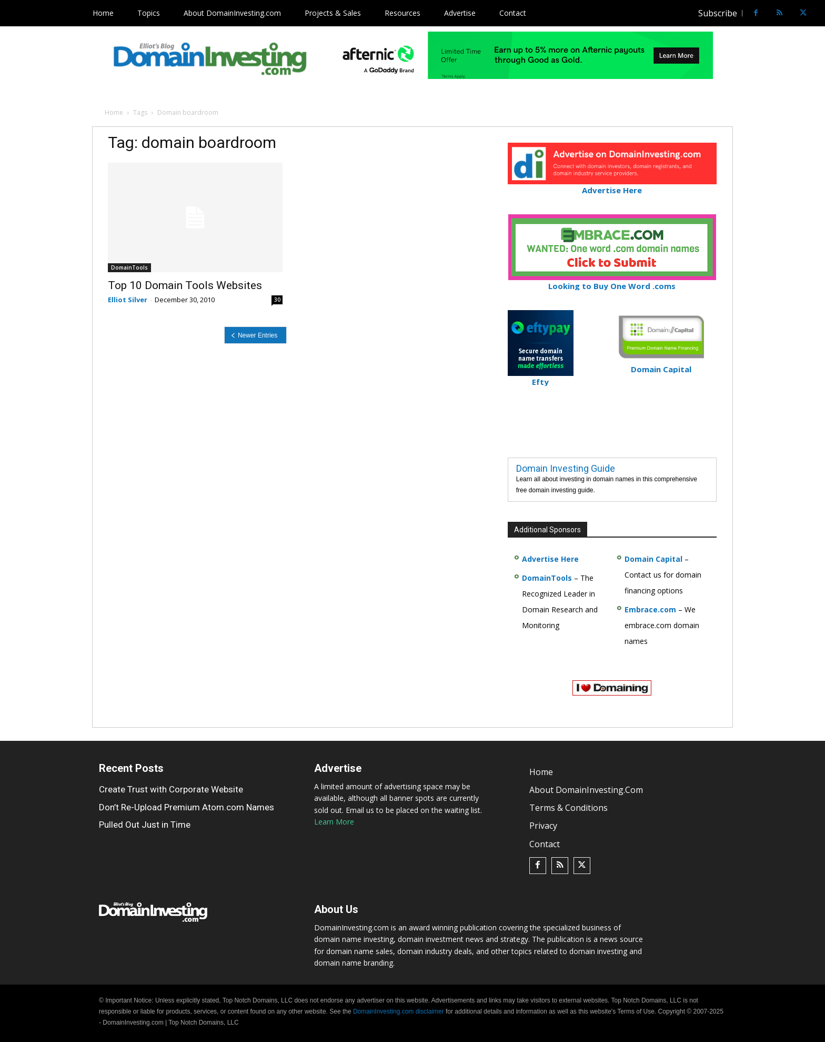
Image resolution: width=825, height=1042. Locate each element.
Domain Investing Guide (565, 468)
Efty (541, 377)
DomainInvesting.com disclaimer (398, 1011)
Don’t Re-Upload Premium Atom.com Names (186, 807)
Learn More (334, 822)
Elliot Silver (127, 299)
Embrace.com (650, 609)
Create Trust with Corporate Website (171, 789)
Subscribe (717, 13)
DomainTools (129, 267)
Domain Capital (653, 559)
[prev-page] (255, 335)
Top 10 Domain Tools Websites (185, 285)
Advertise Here (612, 185)
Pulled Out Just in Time (144, 824)
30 (277, 299)
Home (114, 112)
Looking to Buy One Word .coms (612, 281)
